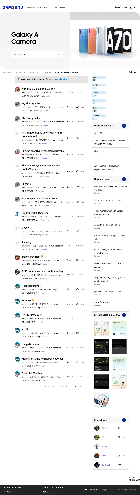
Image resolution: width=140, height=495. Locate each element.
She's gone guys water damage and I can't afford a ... (41, 167)
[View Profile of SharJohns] (28, 107)
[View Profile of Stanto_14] (28, 217)
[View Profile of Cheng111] (27, 231)
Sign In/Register (120, 7)
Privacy (7, 492)
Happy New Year (31, 344)
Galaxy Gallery (43, 7)
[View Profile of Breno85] (27, 140)
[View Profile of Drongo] (27, 155)
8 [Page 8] (75, 386)
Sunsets (26, 183)
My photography (31, 118)
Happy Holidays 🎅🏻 (32, 285)
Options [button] (132, 72)
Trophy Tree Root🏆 (33, 256)
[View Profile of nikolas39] (28, 173)
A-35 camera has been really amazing (42, 271)
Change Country (91, 490)
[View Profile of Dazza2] (104, 428)
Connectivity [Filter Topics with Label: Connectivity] (97, 93)
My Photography (31, 103)
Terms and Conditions (54, 488)
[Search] (37, 54)
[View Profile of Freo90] (26, 290)
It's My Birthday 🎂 (32, 314)
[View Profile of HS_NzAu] (105, 465)
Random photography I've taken (39, 198)
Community (30, 7)
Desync (97, 158)
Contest (54, 7)
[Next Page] (82, 386)
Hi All (25, 329)
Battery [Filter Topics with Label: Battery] (95, 77)
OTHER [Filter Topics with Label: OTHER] (95, 108)
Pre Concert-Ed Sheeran (35, 213)
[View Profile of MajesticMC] (28, 93)
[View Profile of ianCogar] (44, 235)
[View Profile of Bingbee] (27, 261)
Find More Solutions (110, 179)
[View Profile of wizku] (26, 275)
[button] (101, 328)
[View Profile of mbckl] (104, 455)
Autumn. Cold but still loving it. (39, 88)
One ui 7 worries (101, 302)
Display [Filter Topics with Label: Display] (95, 100)
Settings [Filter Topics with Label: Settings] (96, 116)
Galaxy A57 (98, 133)
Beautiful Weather (32, 373)
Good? (25, 227)
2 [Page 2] (62, 386)
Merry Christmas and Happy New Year (42, 358)
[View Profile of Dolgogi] (104, 446)
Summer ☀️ (28, 300)
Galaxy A (97, 193)
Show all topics (60, 79)
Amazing (26, 242)
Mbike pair (98, 151)
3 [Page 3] (66, 386)
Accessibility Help (12, 488)
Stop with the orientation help (107, 225)
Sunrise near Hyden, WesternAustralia (43, 150)
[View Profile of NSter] (43, 293)
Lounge (62, 7)
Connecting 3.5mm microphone (107, 200)
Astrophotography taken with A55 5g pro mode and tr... (42, 134)
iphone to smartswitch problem (107, 291)
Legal (46, 492)
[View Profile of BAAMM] (46, 96)
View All (110, 125)
